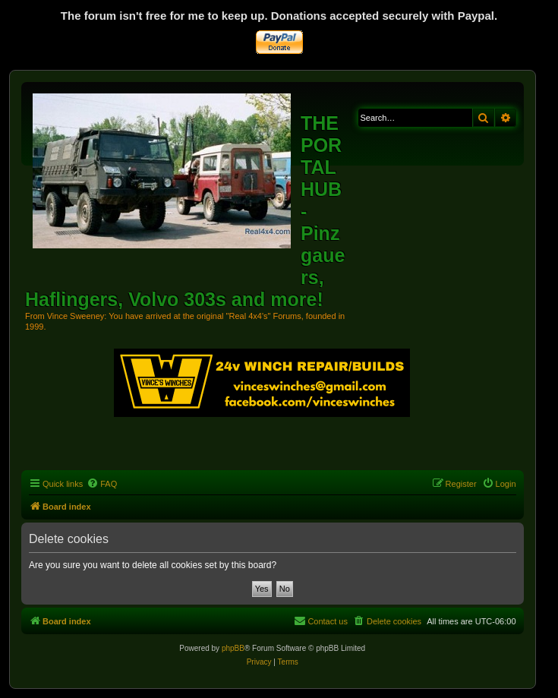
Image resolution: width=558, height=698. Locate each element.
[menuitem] (102, 484)
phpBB (233, 648)
